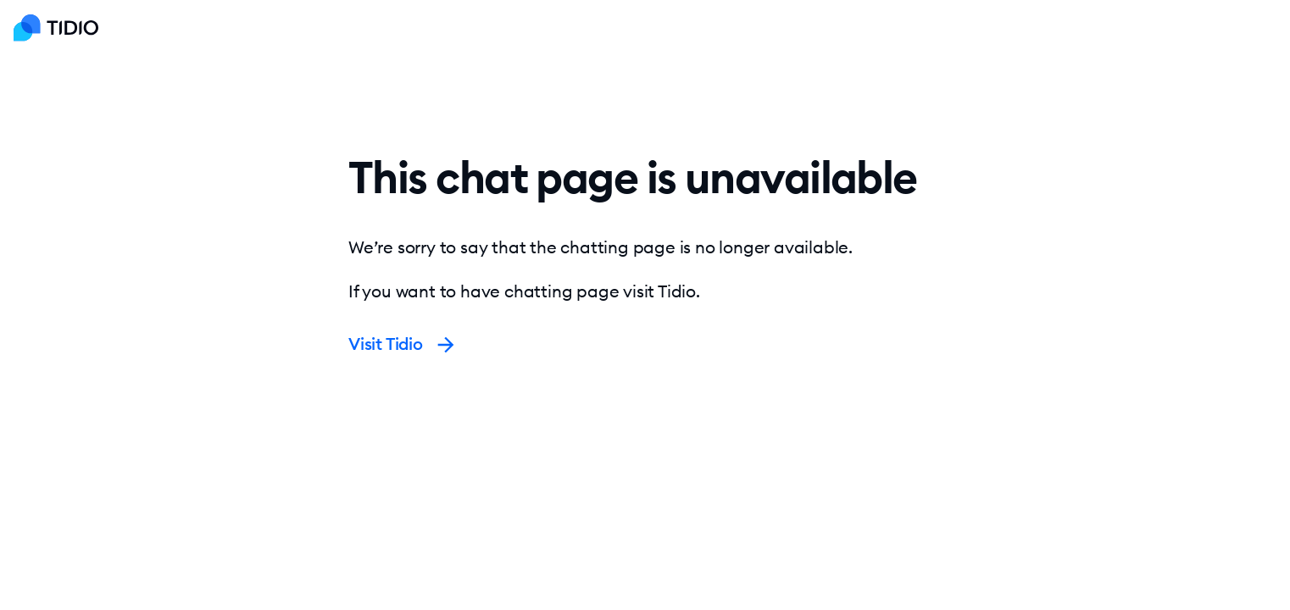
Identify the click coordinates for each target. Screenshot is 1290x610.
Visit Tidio (403, 343)
